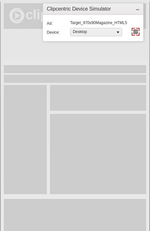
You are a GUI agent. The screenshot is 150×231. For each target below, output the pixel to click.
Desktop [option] (80, 32)
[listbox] (96, 32)
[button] (137, 9)
